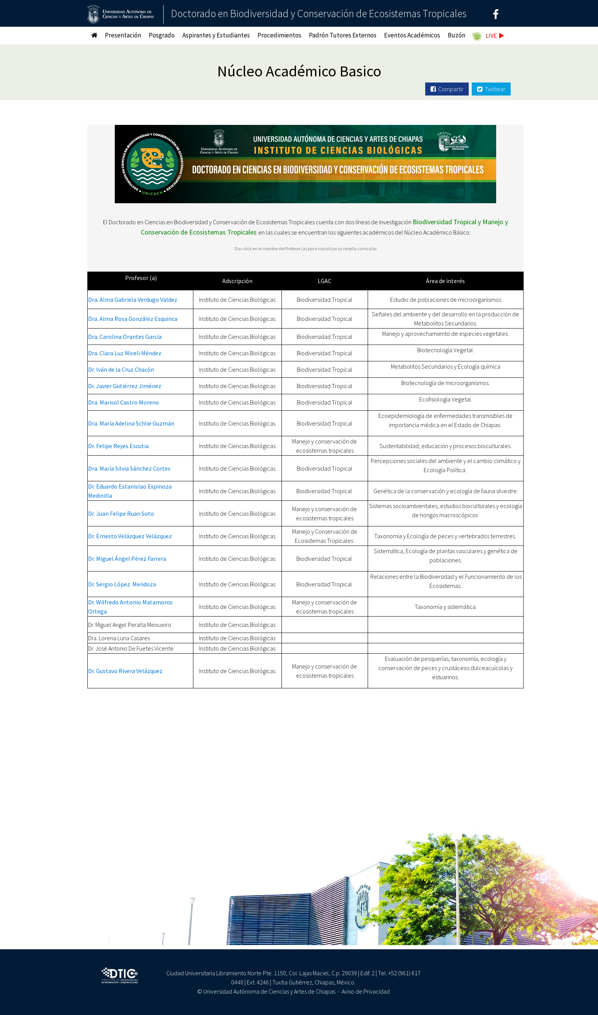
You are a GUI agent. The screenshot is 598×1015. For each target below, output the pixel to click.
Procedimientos (279, 35)
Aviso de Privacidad (366, 991)
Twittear (491, 89)
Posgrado (162, 35)
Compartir (447, 89)
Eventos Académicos (412, 35)
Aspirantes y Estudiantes (216, 35)
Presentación (123, 35)
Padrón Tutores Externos (342, 35)
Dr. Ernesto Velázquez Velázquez (130, 536)
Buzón (456, 35)
